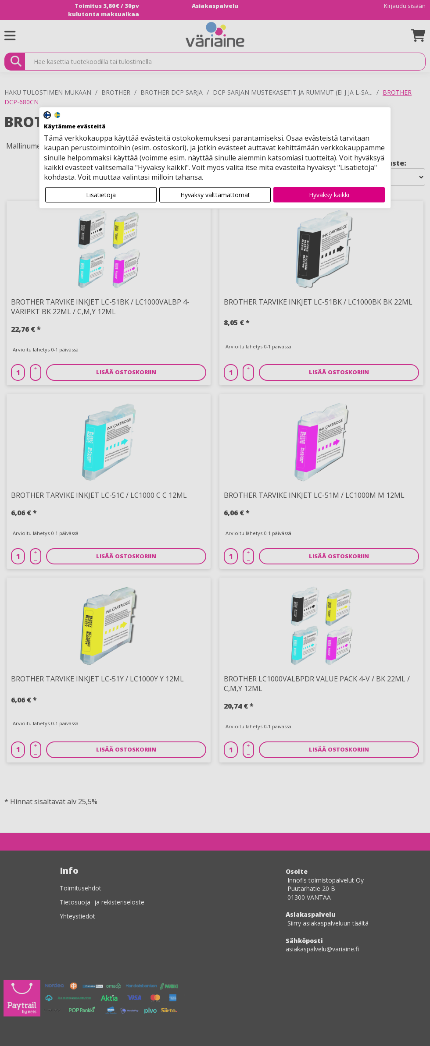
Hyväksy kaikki (329, 195)
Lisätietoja (101, 195)
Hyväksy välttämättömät (215, 195)
